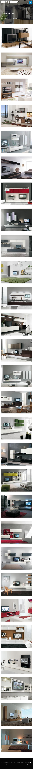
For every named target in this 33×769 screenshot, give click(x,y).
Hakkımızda (11, 764)
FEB (30, 762)
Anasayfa (3, 18)
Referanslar (21, 764)
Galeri (16, 764)
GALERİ (8, 18)
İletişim (27, 764)
